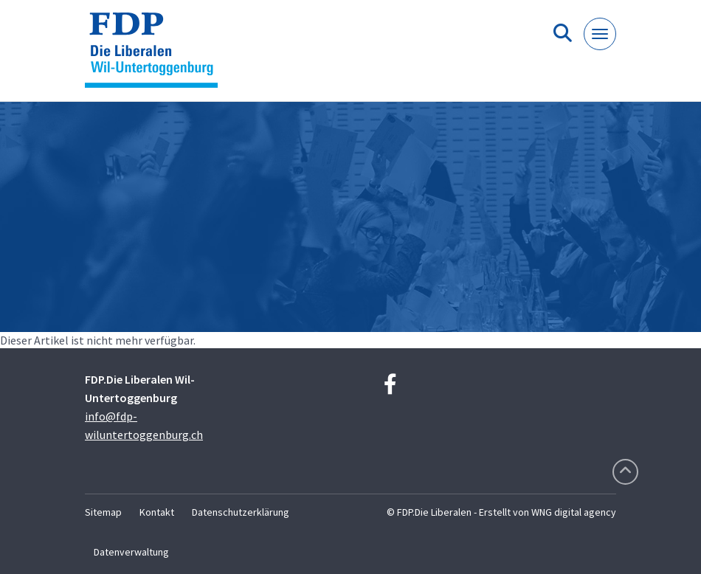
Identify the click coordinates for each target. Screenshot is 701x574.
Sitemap (103, 512)
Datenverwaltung (131, 552)
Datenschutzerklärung (240, 512)
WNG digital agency (573, 512)
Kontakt (156, 512)
